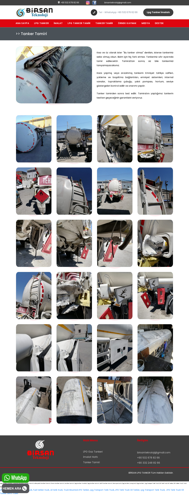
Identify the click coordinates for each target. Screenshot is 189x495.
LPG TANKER (41, 23)
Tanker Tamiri (91, 462)
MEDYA (146, 23)
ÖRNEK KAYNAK (127, 23)
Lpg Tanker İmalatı (158, 12)
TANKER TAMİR (104, 23)
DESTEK (159, 23)
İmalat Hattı (90, 457)
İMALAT (58, 23)
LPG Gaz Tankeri (93, 451)
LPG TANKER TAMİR (79, 23)
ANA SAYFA (22, 23)
